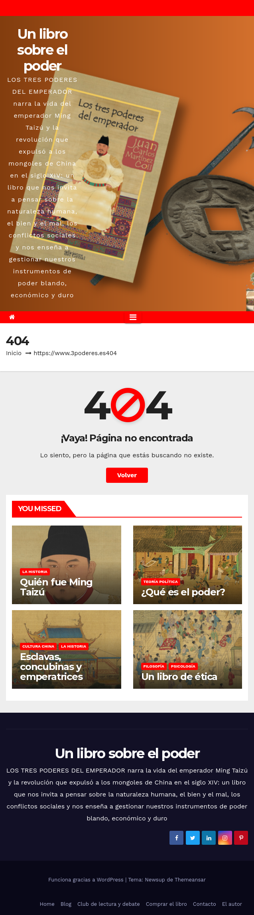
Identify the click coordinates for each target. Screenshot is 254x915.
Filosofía (154, 666)
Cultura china (38, 646)
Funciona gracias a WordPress (86, 880)
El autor (232, 904)
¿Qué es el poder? (183, 592)
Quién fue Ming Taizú (56, 587)
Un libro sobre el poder (42, 50)
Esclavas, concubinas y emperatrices (51, 666)
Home (47, 904)
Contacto (204, 904)
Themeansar (190, 880)
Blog (66, 904)
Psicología (183, 666)
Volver (127, 475)
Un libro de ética (179, 676)
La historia (34, 571)
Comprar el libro (166, 904)
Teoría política (161, 581)
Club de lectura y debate (108, 904)
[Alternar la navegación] (133, 317)
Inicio (14, 353)
